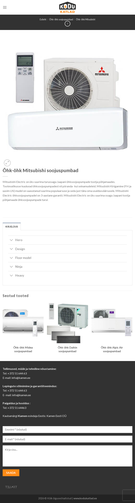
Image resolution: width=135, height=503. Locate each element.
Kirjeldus (11, 226)
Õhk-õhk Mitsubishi (85, 19)
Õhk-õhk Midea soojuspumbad (23, 349)
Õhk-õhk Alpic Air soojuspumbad (112, 349)
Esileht (43, 19)
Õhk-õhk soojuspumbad (61, 19)
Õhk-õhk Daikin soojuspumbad (67, 349)
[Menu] (5, 7)
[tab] (12, 226)
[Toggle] (11, 240)
